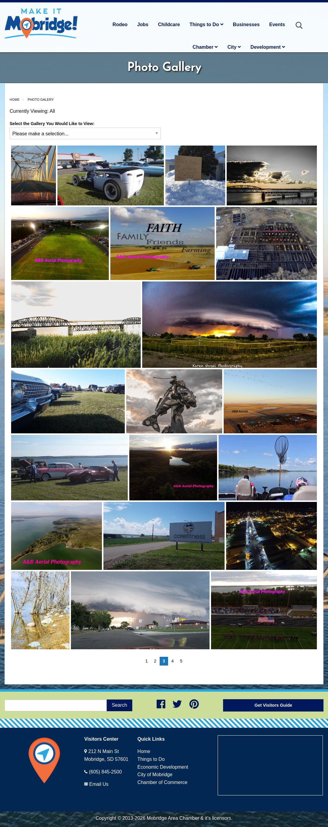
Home (15, 99)
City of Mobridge (155, 774)
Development (267, 47)
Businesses (246, 24)
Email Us (99, 784)
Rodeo (119, 24)
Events (277, 24)
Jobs (142, 24)
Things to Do (206, 24)
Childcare (169, 24)
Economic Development (162, 767)
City (234, 47)
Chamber (205, 47)
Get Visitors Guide (273, 705)
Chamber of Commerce (162, 782)
